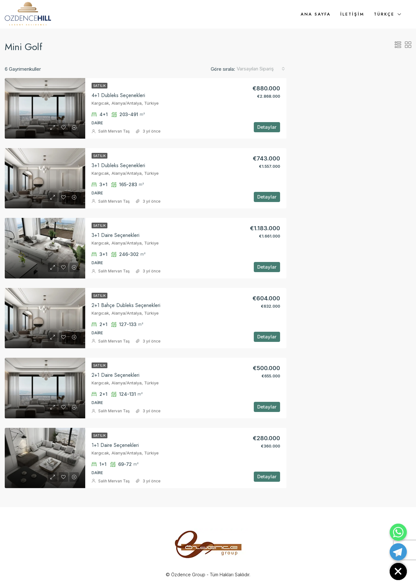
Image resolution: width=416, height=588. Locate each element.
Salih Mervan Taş (114, 131)
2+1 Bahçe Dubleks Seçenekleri (126, 305)
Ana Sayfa (316, 14)
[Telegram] (398, 551)
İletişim (352, 14)
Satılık (99, 86)
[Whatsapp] (398, 532)
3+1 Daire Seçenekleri (115, 235)
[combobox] (261, 68)
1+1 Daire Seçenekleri (115, 445)
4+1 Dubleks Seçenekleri (118, 95)
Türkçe (384, 14)
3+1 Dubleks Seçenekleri (118, 165)
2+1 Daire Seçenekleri (115, 375)
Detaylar (267, 127)
